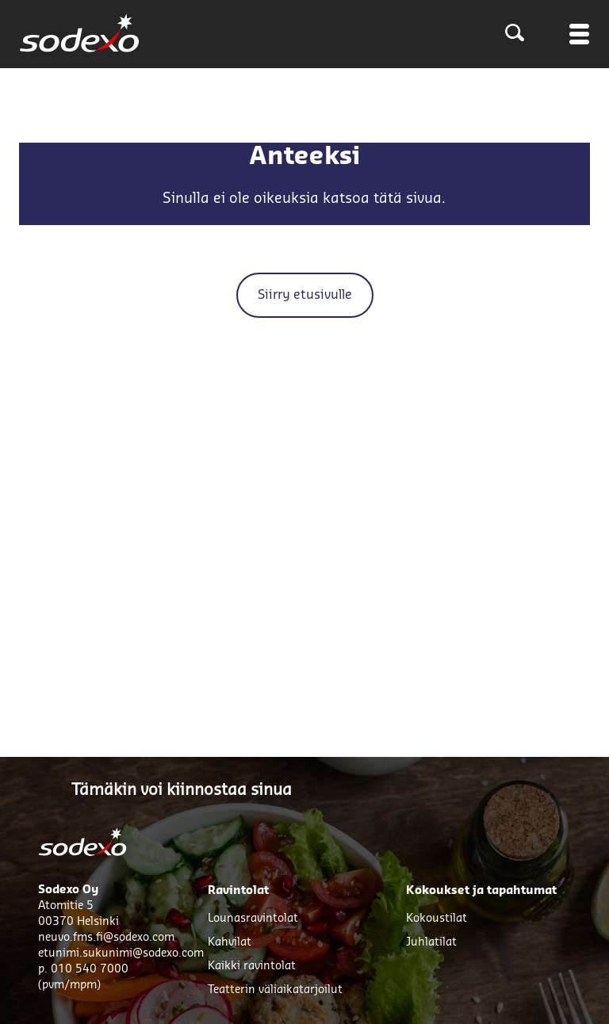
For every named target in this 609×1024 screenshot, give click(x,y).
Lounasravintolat (253, 918)
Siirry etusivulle (305, 294)
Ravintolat (238, 890)
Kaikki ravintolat (252, 966)
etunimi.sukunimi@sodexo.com (121, 953)
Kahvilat (229, 942)
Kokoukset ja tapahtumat (481, 890)
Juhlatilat (431, 942)
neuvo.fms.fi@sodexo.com (106, 937)
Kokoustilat (436, 918)
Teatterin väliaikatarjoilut (275, 989)
